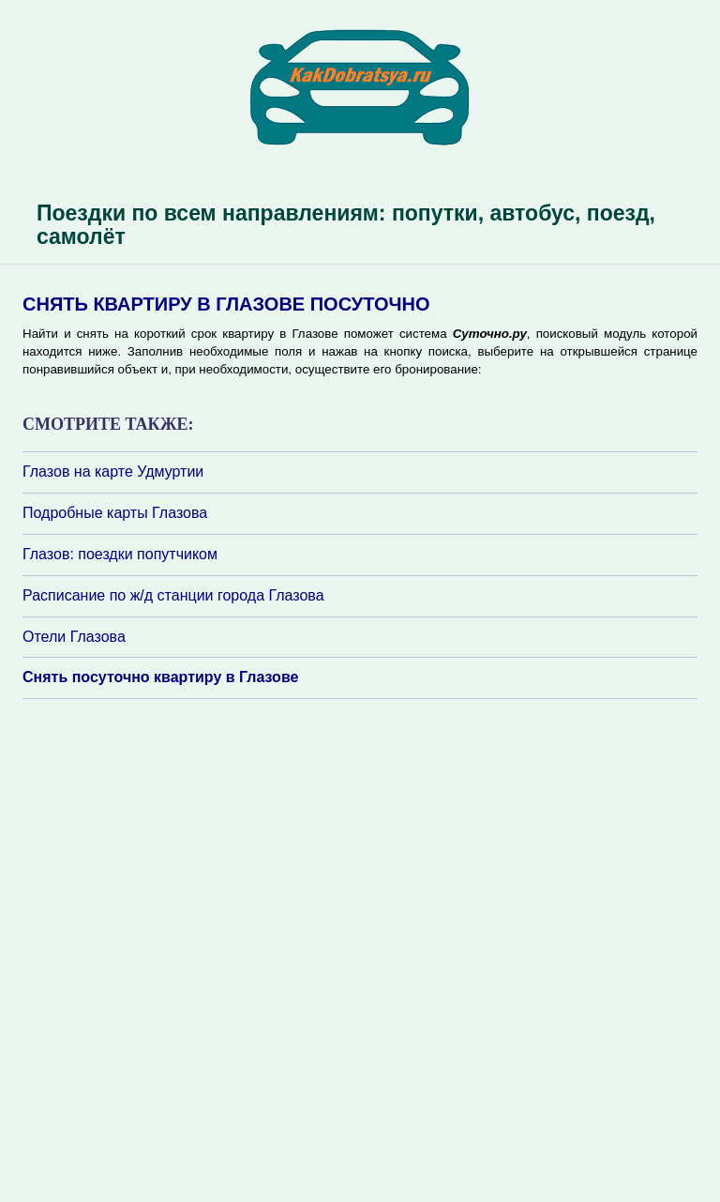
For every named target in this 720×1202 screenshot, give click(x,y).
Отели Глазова (74, 637)
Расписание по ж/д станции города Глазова (173, 595)
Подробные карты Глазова (114, 513)
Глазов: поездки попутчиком (120, 554)
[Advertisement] (135, 948)
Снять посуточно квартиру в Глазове (160, 677)
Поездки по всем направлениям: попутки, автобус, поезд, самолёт (346, 225)
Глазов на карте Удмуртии (112, 471)
